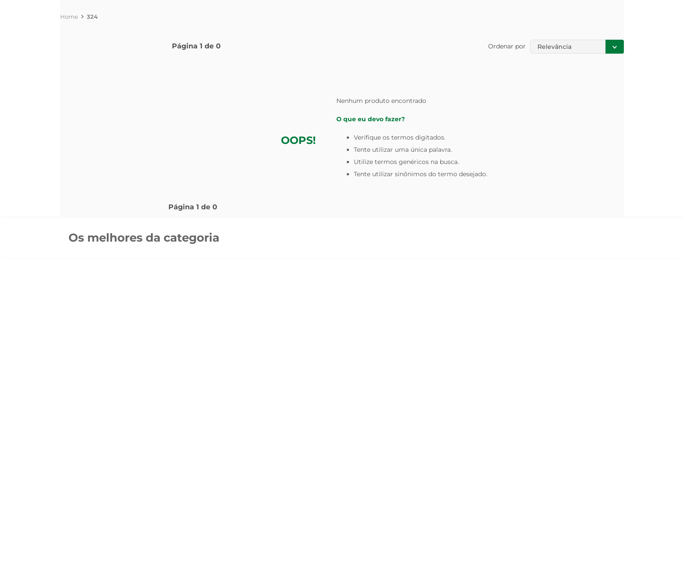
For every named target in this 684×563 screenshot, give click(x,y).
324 (92, 16)
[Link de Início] (69, 16)
